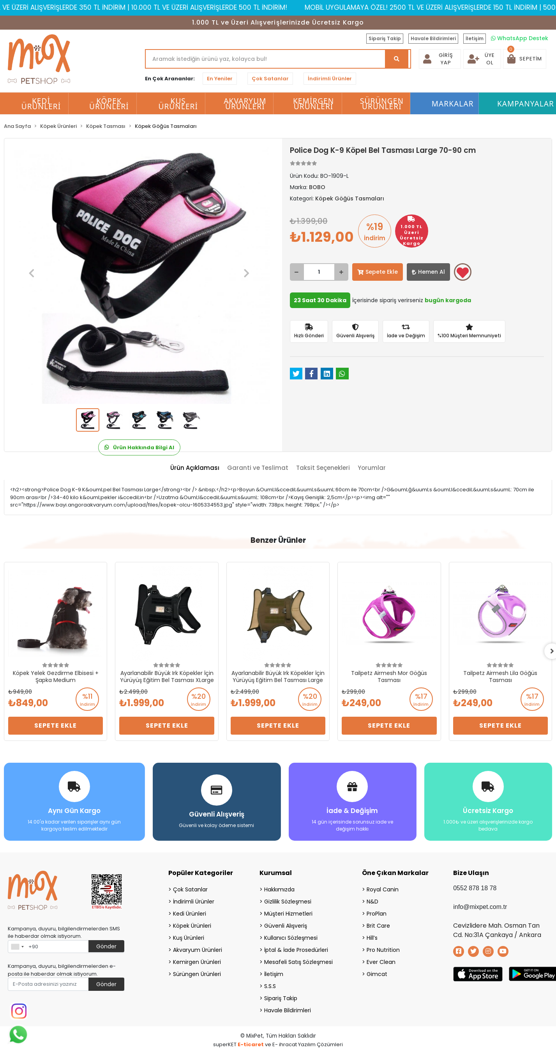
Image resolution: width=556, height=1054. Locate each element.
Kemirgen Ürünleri (197, 962)
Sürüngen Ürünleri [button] (382, 104)
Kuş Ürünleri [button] (178, 104)
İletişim (475, 38)
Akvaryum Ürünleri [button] (245, 104)
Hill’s (372, 938)
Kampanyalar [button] (525, 104)
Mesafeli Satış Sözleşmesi (298, 962)
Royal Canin (383, 889)
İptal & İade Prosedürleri (296, 950)
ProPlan (377, 914)
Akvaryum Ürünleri (197, 950)
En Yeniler (220, 78)
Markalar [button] (453, 104)
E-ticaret (251, 1044)
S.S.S (270, 986)
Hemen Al (428, 272)
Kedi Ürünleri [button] (41, 104)
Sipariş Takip (385, 38)
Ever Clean (381, 962)
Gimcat (377, 974)
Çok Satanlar (270, 78)
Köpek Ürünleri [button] (109, 104)
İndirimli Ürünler (330, 78)
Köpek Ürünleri (192, 926)
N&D (372, 901)
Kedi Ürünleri (189, 914)
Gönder (106, 946)
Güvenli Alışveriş (285, 926)
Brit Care (378, 926)
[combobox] (17, 947)
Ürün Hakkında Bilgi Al (139, 447)
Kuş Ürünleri (188, 938)
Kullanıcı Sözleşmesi (291, 938)
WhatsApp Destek (519, 38)
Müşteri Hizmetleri (288, 914)
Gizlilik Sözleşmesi (287, 901)
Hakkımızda (279, 889)
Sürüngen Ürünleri (197, 974)
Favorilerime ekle (463, 272)
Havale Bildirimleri (433, 38)
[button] (524, 59)
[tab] (194, 468)
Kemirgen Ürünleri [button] (313, 104)
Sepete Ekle (377, 272)
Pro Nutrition (383, 950)
